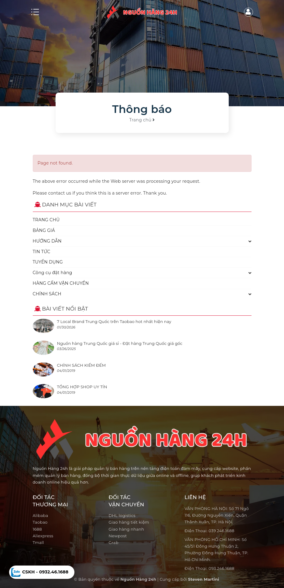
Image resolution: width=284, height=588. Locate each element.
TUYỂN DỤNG (48, 262)
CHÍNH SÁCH (47, 294)
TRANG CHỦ (46, 220)
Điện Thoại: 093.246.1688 (209, 568)
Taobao (40, 522)
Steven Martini (203, 579)
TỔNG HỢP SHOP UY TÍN (82, 386)
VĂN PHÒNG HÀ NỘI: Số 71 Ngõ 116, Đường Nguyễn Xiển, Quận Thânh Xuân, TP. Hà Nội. (217, 515)
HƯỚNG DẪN (47, 241)
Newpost (118, 535)
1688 (37, 529)
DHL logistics (122, 515)
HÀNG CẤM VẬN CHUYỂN (61, 283)
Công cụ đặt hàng (52, 272)
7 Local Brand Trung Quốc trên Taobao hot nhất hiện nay (114, 321)
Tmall (38, 542)
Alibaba (40, 515)
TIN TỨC (41, 251)
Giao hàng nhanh (126, 529)
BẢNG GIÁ (44, 230)
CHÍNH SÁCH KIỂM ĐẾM (81, 365)
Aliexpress (43, 535)
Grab (113, 542)
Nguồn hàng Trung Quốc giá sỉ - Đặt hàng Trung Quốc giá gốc (120, 343)
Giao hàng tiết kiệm (129, 522)
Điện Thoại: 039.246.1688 (209, 530)
